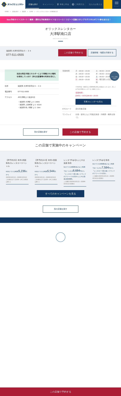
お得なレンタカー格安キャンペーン (16, 346)
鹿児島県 (54, 367)
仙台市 (7, 367)
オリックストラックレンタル (100, 340)
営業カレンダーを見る (93, 152)
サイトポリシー (67, 343)
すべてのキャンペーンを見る (60, 260)
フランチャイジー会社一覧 (99, 337)
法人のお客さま (93, 4)
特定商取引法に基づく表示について (73, 353)
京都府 (13, 367)
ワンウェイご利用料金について (15, 349)
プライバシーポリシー (69, 340)
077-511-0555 (15, 55)
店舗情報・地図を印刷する (102, 52)
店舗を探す (8, 340)
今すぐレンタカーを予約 (31, 323)
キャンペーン (47, 4)
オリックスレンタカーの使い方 (43, 337)
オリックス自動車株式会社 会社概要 (74, 337)
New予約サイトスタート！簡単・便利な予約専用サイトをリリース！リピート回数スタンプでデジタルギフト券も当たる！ (61, 19)
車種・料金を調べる (11, 343)
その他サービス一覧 (97, 343)
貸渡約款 (65, 349)
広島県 (34, 367)
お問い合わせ (38, 346)
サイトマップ (66, 346)
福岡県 (41, 367)
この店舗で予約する (80, 183)
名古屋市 (20, 367)
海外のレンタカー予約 (12, 356)
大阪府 (28, 367)
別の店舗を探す (41, 182)
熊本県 (47, 367)
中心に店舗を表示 (114, 71)
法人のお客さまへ (10, 353)
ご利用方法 (77, 4)
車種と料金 (63, 4)
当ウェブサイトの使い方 (41, 340)
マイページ (8, 337)
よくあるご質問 (38, 343)
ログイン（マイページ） (89, 323)
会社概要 (75, 379)
